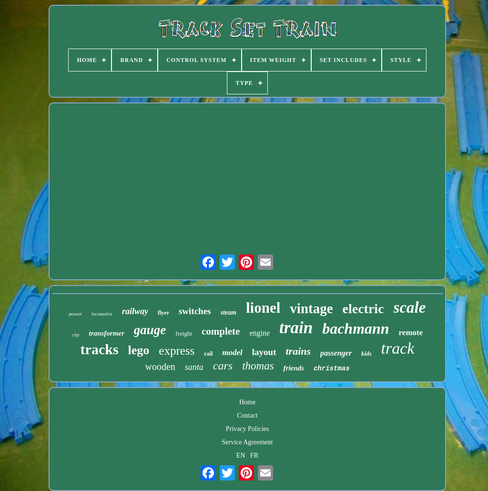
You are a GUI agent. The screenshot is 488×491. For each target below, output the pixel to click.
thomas (258, 366)
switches (195, 311)
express (176, 350)
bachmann (355, 328)
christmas (332, 368)
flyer (163, 312)
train (296, 327)
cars (223, 365)
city (76, 335)
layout (264, 352)
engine (259, 333)
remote (411, 332)
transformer (106, 333)
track (398, 348)
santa (194, 367)
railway (135, 311)
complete (221, 331)
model (232, 352)
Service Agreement (247, 442)
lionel (263, 307)
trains (298, 351)
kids (366, 353)
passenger (336, 353)
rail (208, 353)
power (75, 314)
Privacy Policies (247, 428)
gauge (150, 330)
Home (247, 402)
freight (183, 333)
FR (254, 455)
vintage (311, 308)
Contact (247, 415)
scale (410, 307)
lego (139, 350)
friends (294, 368)
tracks (100, 349)
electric (363, 308)
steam (228, 312)
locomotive (102, 314)
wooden (160, 366)
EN (240, 455)
